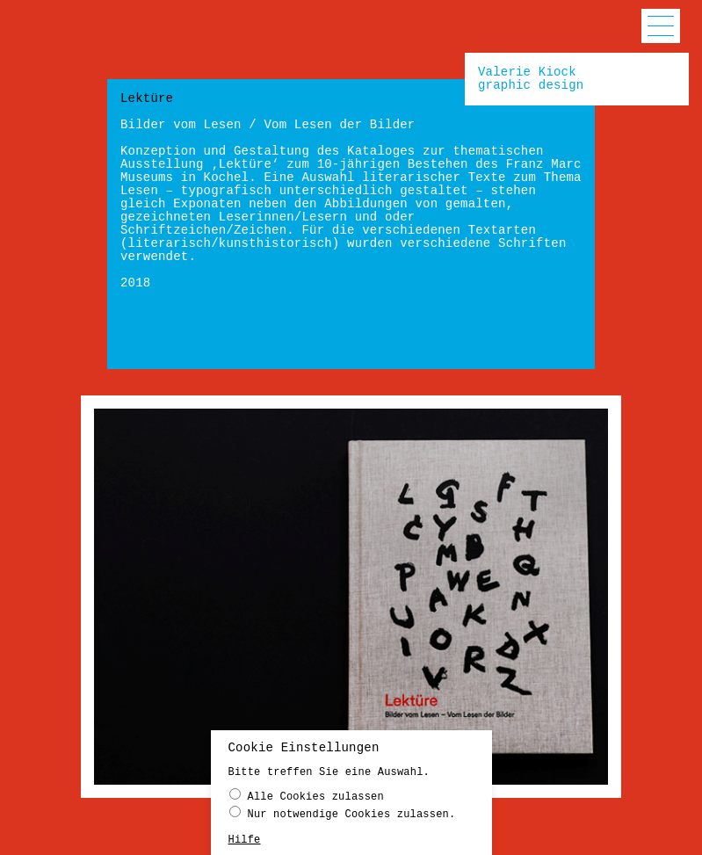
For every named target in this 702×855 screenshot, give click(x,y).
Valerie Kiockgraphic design (530, 78)
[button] (660, 26)
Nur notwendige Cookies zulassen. (342, 813)
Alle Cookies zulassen (306, 795)
